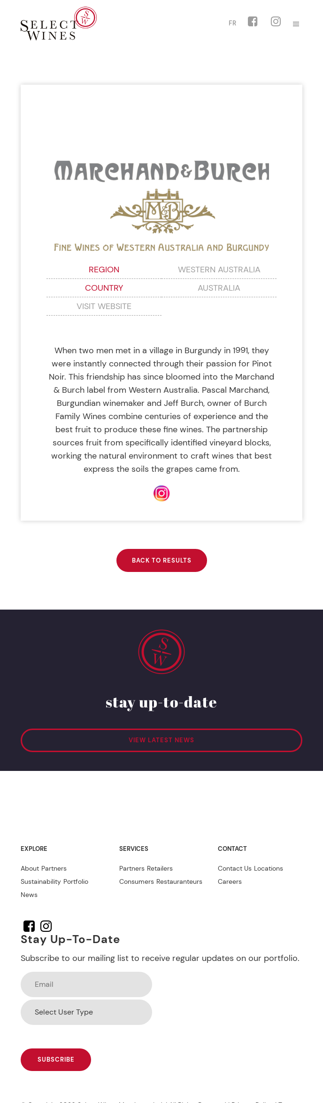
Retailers (160, 868)
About (30, 868)
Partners (54, 868)
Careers (230, 881)
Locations (268, 868)
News (29, 894)
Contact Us (235, 868)
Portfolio (75, 881)
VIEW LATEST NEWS (161, 740)
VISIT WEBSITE (104, 306)
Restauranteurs (179, 881)
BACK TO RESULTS (162, 560)
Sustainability (41, 881)
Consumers (136, 881)
